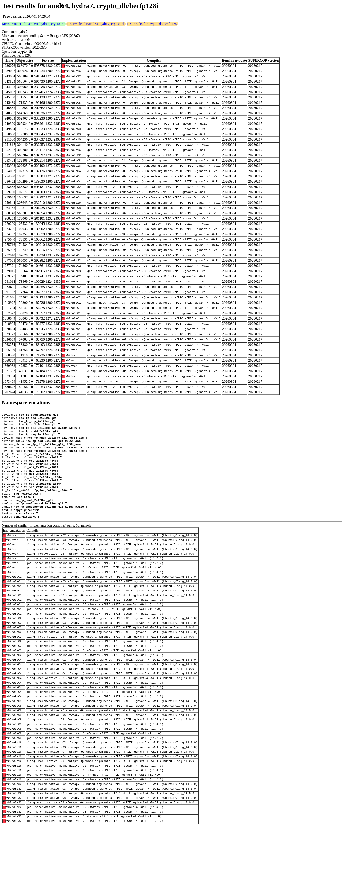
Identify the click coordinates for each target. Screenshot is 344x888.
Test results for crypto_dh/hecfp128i (152, 24)
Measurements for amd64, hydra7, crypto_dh (33, 24)
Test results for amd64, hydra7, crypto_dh (96, 24)
